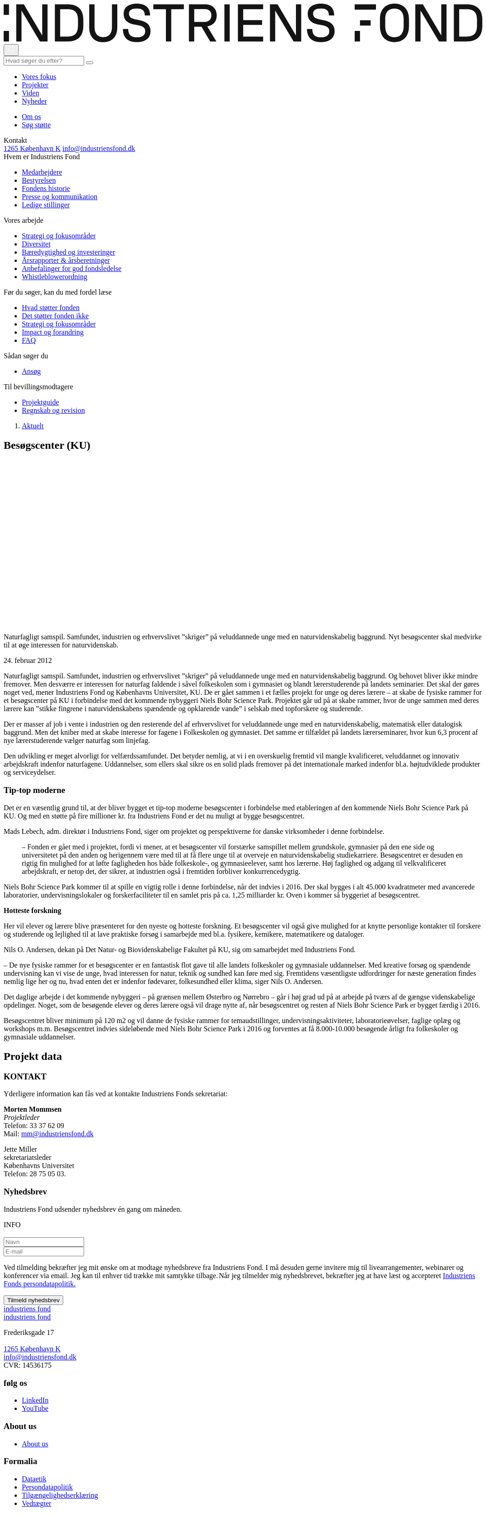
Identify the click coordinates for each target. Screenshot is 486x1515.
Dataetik (34, 1479)
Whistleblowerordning (54, 277)
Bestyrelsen (39, 180)
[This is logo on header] (243, 40)
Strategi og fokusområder (59, 236)
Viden (30, 93)
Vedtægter (36, 1503)
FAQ (29, 340)
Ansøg (31, 371)
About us (35, 1444)
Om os (31, 116)
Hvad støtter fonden (51, 307)
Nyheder (34, 101)
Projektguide (40, 402)
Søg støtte (36, 125)
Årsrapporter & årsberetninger (66, 260)
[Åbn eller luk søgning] (11, 50)
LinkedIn (35, 1400)
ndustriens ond (27, 1309)
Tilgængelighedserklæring (60, 1495)
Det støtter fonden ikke (55, 316)
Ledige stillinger (46, 205)
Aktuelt (33, 426)
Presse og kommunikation (59, 197)
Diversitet (36, 244)
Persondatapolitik (47, 1487)
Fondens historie (46, 188)
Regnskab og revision (53, 410)
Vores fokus (39, 76)
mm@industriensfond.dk (57, 1134)
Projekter (35, 85)
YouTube (35, 1408)
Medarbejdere (42, 172)
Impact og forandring (53, 332)
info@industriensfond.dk (98, 148)
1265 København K (32, 148)
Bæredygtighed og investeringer (68, 252)
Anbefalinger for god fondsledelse (71, 268)
